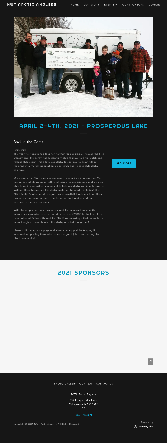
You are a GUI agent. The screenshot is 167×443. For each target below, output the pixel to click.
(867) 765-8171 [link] (83, 415)
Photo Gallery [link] (65, 384)
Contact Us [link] (104, 384)
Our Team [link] (86, 384)
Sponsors (123, 163)
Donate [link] (154, 5)
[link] (32, 5)
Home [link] (75, 5)
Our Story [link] (91, 5)
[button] (111, 5)
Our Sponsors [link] (133, 5)
